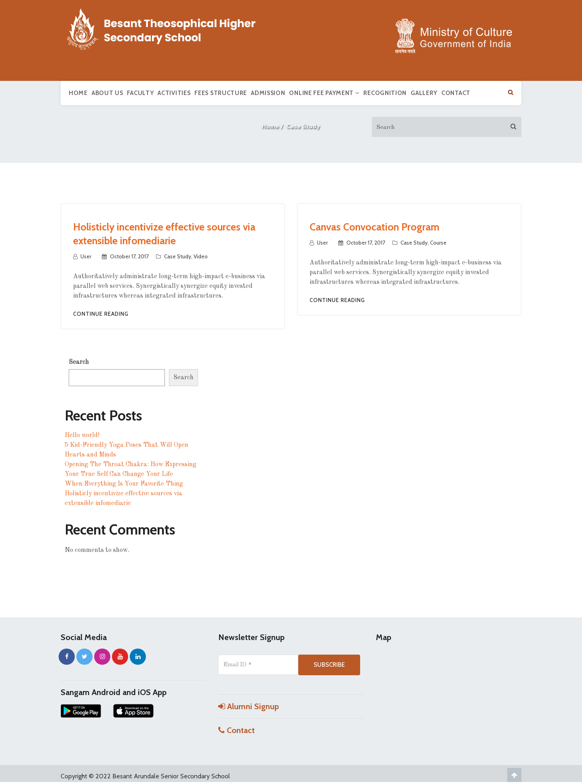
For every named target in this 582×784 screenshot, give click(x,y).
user (85, 256)
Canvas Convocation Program (374, 227)
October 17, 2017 (129, 256)
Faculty (140, 93)
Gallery (424, 93)
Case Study (177, 256)
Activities (174, 93)
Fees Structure (220, 93)
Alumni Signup (248, 706)
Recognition (385, 93)
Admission (268, 93)
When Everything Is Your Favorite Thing (124, 484)
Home (78, 93)
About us (107, 93)
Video (201, 256)
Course (438, 242)
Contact (455, 93)
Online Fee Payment (324, 93)
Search (79, 362)
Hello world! (82, 435)
